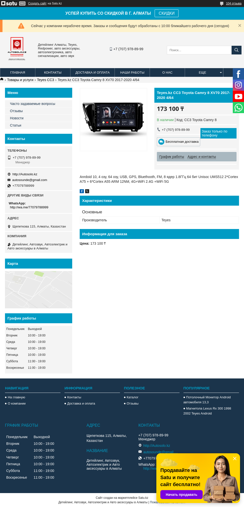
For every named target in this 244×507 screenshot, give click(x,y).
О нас (167, 72)
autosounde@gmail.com (29, 180)
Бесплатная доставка (182, 141)
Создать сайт (37, 3)
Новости (16, 118)
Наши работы (132, 72)
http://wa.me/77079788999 (29, 207)
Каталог (132, 397)
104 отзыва (234, 3)
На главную (16, 397)
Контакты (52, 72)
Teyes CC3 (45, 80)
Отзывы (16, 111)
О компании (17, 403)
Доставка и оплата (92, 72)
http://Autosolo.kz (24, 174)
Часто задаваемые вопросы (32, 104)
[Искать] (237, 50)
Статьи (15, 125)
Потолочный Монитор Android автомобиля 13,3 (207, 399)
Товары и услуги (20, 80)
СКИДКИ (167, 13)
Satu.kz (143, 498)
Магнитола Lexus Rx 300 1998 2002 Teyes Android (207, 411)
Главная (17, 72)
